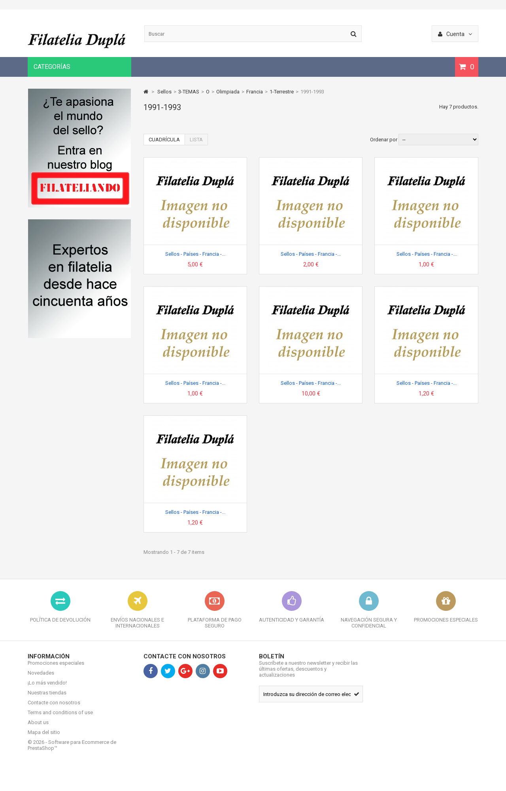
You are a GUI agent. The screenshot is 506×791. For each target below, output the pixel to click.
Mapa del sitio (44, 738)
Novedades (41, 679)
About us (38, 728)
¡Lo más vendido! (47, 689)
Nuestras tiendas (47, 699)
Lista (196, 140)
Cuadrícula (164, 140)
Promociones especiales (56, 669)
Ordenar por (383, 140)
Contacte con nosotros (54, 708)
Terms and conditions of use (60, 718)
